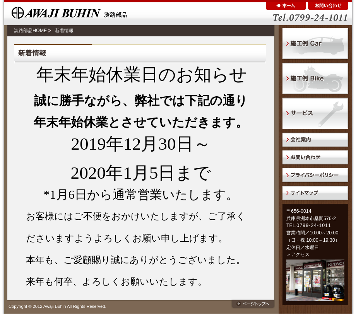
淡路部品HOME (30, 30)
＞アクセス (298, 254)
